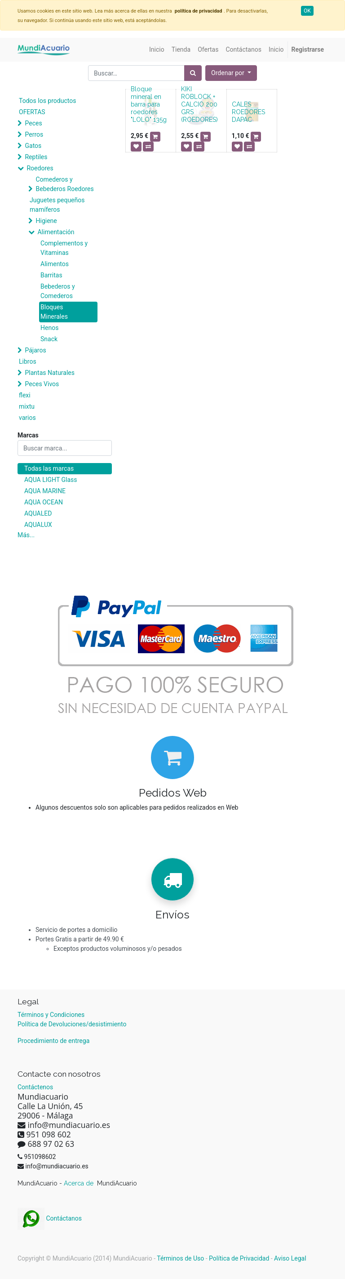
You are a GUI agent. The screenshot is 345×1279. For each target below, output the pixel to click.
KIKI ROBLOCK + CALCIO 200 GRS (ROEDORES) (199, 104)
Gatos (33, 145)
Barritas (51, 275)
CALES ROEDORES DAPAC (248, 112)
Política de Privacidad (239, 1258)
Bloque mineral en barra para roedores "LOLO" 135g (149, 104)
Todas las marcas (49, 468)
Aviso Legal (290, 1258)
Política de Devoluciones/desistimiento (72, 1024)
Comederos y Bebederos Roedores (64, 184)
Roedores (40, 168)
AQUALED (38, 513)
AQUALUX (38, 524)
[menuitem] (157, 49)
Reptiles (36, 156)
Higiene (46, 220)
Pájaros (35, 350)
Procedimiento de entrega (53, 1040)
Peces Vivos (42, 384)
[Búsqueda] (193, 73)
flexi (25, 395)
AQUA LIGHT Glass (50, 479)
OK (307, 11)
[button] (231, 73)
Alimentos (54, 263)
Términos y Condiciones (51, 1014)
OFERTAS (32, 112)
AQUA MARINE (45, 491)
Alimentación (55, 232)
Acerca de (79, 1183)
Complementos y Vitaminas (64, 248)
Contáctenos (35, 1087)
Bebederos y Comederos (57, 291)
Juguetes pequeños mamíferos (57, 204)
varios (27, 417)
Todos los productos (47, 100)
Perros (34, 134)
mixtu (27, 406)
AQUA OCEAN (43, 502)
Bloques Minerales (54, 311)
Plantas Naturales (50, 372)
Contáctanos (50, 1218)
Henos (49, 327)
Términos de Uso (180, 1258)
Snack (49, 339)
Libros (27, 361)
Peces (33, 123)
